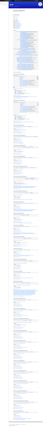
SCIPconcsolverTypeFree (22, 48)
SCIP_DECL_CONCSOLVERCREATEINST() (20, 418)
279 (16, 207)
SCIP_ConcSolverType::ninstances (33, 186)
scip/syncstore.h (18, 26)
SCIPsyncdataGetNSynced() (21, 292)
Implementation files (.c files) (15, 11)
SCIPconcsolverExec (22, 58)
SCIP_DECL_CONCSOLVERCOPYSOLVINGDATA (25, 44)
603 (16, 396)
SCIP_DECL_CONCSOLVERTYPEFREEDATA (24, 38)
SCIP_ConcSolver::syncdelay (26, 294)
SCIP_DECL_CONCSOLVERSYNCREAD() (24, 233)
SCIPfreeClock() (31, 199)
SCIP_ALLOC (34, 96)
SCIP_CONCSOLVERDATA (17, 54)
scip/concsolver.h (18, 21)
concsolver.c (19, 95)
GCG (20, 0)
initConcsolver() (17, 209)
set (37, 31)
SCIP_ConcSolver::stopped (15, 294)
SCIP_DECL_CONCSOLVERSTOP (23, 36)
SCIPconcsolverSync (22, 60)
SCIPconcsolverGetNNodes (23, 66)
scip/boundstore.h (18, 27)
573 (16, 366)
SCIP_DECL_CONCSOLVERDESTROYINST (24, 42)
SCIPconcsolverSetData (22, 55)
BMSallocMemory (17, 96)
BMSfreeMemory (17, 199)
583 (16, 376)
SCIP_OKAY (28, 199)
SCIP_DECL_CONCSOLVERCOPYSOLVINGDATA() (23, 209)
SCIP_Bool (28, 290)
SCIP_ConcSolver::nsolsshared (18, 387)
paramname (31, 96)
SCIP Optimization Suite (7, 0)
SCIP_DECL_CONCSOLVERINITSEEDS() (23, 210)
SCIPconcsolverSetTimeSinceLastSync (24, 62)
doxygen (24, 424)
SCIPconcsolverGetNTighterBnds (23, 68)
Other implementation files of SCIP (19, 11)
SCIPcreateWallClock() (15, 187)
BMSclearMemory (20, 96)
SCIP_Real (21, 32)
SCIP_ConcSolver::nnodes (18, 367)
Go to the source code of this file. (16, 28)
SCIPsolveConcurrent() (18, 188)
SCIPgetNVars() (28, 187)
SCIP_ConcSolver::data (18, 208)
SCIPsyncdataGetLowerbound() (16, 292)
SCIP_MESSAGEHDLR (22, 40)
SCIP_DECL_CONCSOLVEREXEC (23, 35)
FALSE (28, 96)
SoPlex (15, 0)
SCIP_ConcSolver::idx (17, 417)
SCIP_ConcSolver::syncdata (20, 294)
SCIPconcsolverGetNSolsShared (23, 67)
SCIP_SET (36, 31)
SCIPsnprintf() (32, 187)
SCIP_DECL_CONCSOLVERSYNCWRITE (24, 45)
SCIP (13, 0)
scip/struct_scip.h (18, 25)
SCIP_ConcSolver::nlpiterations (18, 357)
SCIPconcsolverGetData (22, 54)
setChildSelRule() (23, 419)
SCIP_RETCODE (18, 31)
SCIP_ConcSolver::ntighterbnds (16, 290)
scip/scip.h (17, 22)
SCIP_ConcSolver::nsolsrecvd (18, 377)
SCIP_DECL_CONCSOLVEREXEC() (16, 210)
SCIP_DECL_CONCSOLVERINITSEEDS (24, 34)
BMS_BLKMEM (29, 40)
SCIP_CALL (36, 96)
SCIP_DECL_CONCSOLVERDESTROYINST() (32, 209)
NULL (29, 96)
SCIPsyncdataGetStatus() (27, 292)
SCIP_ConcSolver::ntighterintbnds (22, 290)
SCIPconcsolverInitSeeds (22, 57)
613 (16, 406)
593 (16, 386)
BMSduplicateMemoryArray (25, 96)
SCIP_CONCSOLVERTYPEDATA (23, 47)
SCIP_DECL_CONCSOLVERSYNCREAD (24, 46)
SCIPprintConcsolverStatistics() (19, 348)
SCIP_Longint (18, 65)
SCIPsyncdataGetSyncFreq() (32, 292)
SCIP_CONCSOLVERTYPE (28, 31)
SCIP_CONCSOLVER (26, 53)
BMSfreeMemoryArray (21, 199)
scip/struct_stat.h (18, 24)
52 (16, 95)
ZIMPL (17, 0)
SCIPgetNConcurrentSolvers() (24, 187)
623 (16, 416)
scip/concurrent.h (18, 23)
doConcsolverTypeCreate (22, 31)
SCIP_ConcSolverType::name (27, 186)
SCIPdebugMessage (19, 187)
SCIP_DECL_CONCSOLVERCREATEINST (24, 33)
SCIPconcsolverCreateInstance (23, 52)
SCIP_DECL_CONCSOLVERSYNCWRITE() (31, 233)
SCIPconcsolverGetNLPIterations (23, 65)
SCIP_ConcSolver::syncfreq (31, 294)
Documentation (36, 0)
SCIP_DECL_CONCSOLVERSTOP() (30, 210)
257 (16, 198)
